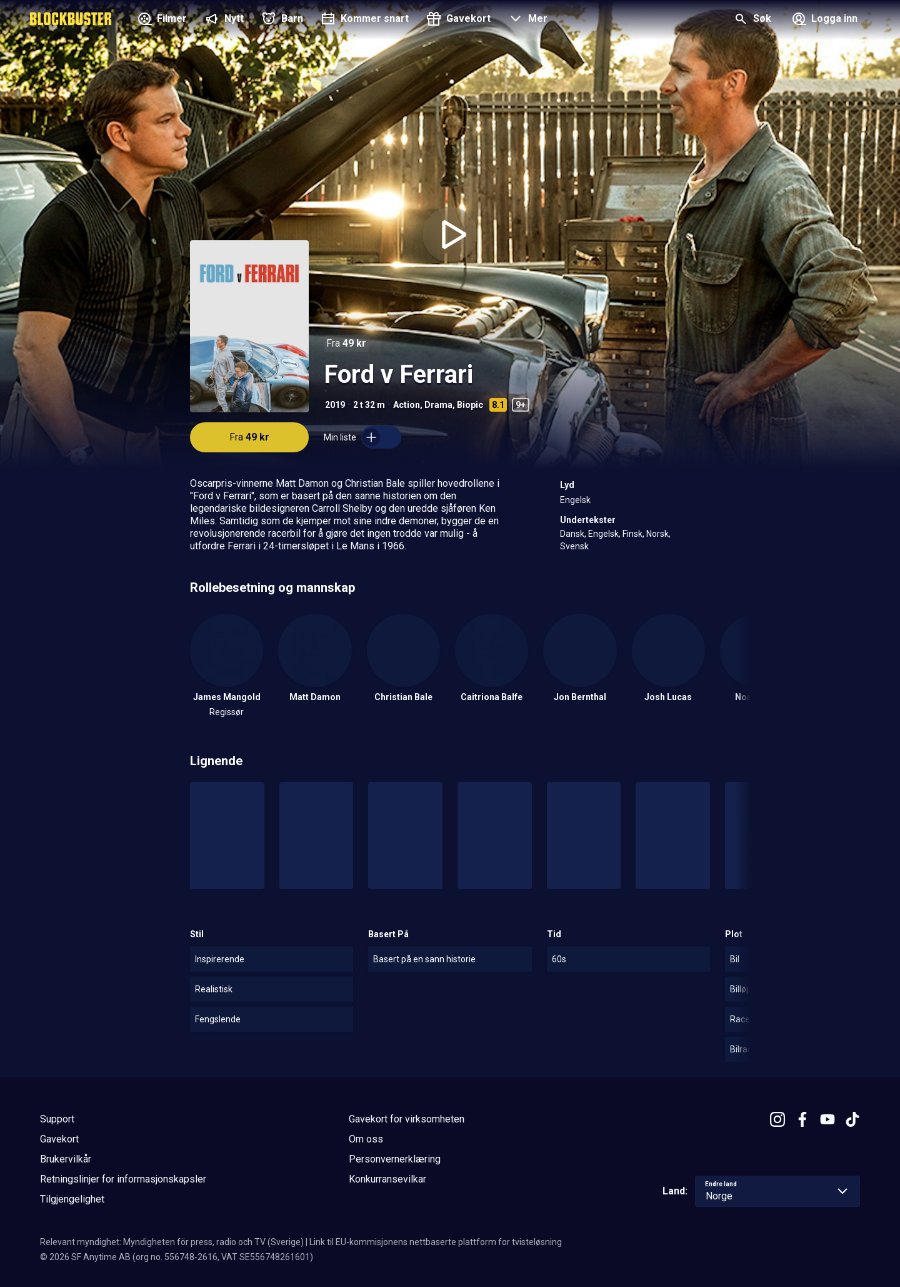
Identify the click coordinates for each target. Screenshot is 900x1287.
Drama (438, 405)
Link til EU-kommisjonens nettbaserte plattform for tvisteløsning (435, 1242)
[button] (526, 20)
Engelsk (575, 500)
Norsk (657, 534)
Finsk (632, 534)
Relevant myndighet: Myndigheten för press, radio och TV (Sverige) (172, 1242)
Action (406, 405)
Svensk (574, 546)
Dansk (572, 534)
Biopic (470, 405)
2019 (335, 405)
